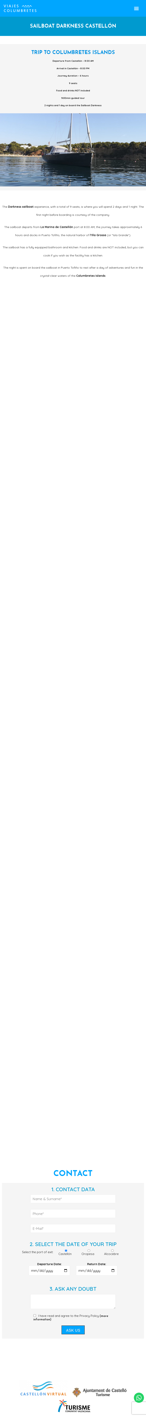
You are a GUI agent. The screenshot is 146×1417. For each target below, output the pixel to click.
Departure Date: (49, 1267)
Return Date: (96, 1267)
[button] (136, 8)
